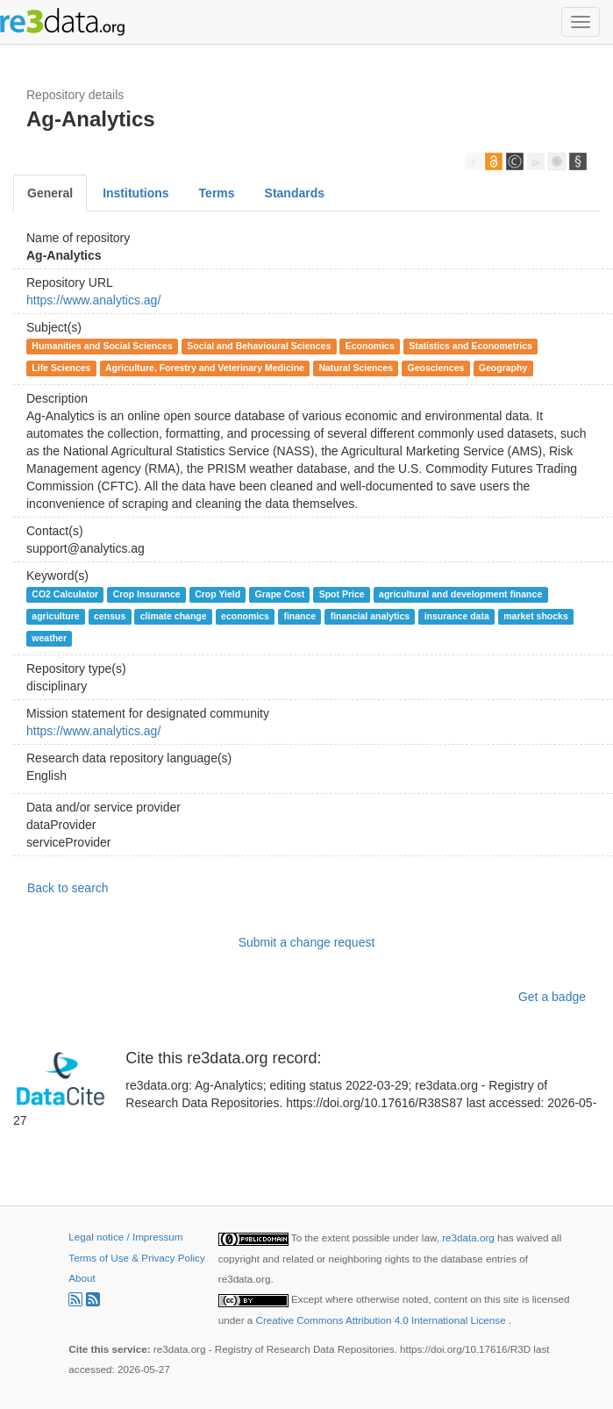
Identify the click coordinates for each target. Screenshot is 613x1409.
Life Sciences (61, 367)
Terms (217, 193)
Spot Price (342, 594)
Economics (370, 345)
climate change (173, 616)
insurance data (456, 616)
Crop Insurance (147, 594)
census (109, 616)
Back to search (68, 888)
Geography (503, 367)
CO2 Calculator (65, 594)
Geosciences (436, 367)
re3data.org (469, 1237)
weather (49, 638)
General (50, 193)
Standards (294, 193)
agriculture (55, 616)
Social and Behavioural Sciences (259, 345)
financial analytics (370, 616)
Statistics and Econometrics (470, 345)
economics (245, 616)
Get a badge (552, 997)
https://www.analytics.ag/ (93, 300)
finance (299, 616)
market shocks (535, 616)
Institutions (135, 193)
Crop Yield (217, 594)
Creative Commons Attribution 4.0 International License (382, 1320)
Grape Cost (280, 594)
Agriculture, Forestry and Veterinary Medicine (204, 367)
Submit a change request (307, 942)
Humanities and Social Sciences (102, 345)
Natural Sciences (355, 367)
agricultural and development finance (460, 594)
